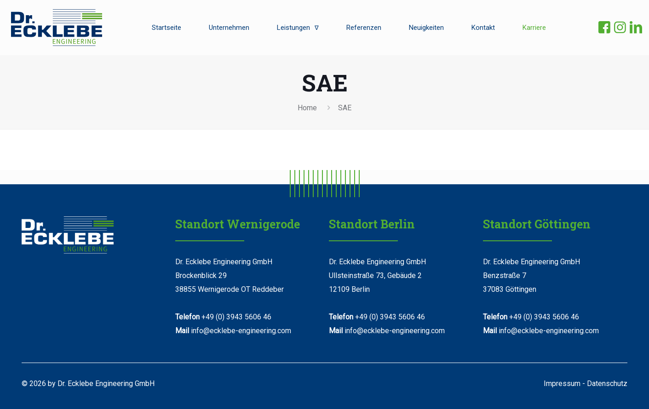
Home (307, 107)
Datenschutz (607, 383)
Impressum (562, 383)
